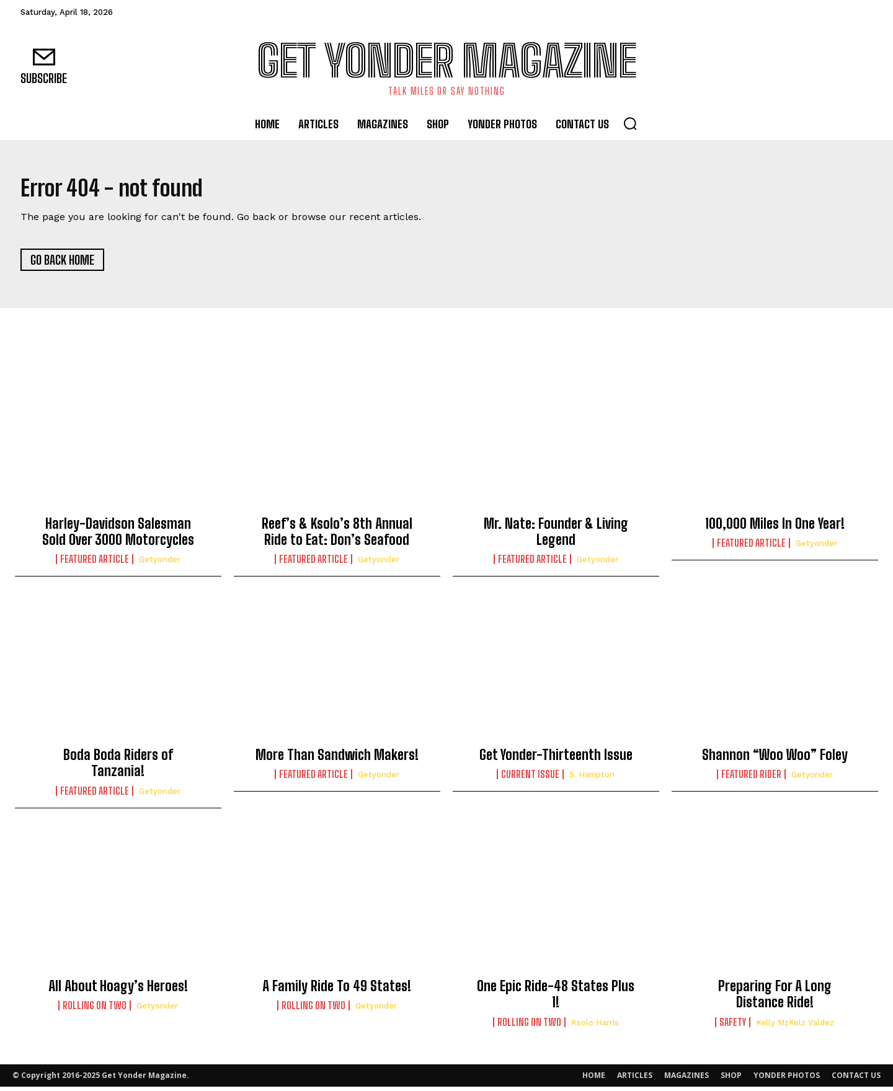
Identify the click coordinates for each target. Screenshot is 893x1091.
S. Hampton (592, 779)
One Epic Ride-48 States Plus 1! (555, 998)
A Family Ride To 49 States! (336, 990)
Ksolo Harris (595, 1026)
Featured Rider (751, 779)
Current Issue (530, 779)
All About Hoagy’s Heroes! (118, 990)
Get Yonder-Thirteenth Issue (556, 759)
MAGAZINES (686, 1079)
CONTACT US (856, 1079)
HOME (593, 1079)
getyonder (159, 563)
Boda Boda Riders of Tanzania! (118, 767)
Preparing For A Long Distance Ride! (775, 998)
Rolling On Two (95, 1010)
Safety (732, 1026)
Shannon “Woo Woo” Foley (775, 759)
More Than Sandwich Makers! (337, 759)
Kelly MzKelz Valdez (795, 1026)
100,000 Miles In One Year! (775, 527)
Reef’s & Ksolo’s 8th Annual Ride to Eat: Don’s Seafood (337, 535)
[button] (630, 123)
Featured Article (94, 563)
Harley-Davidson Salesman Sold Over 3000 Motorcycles (118, 535)
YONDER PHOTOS (786, 1079)
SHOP (731, 1079)
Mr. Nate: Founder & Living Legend (556, 535)
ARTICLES (634, 1079)
